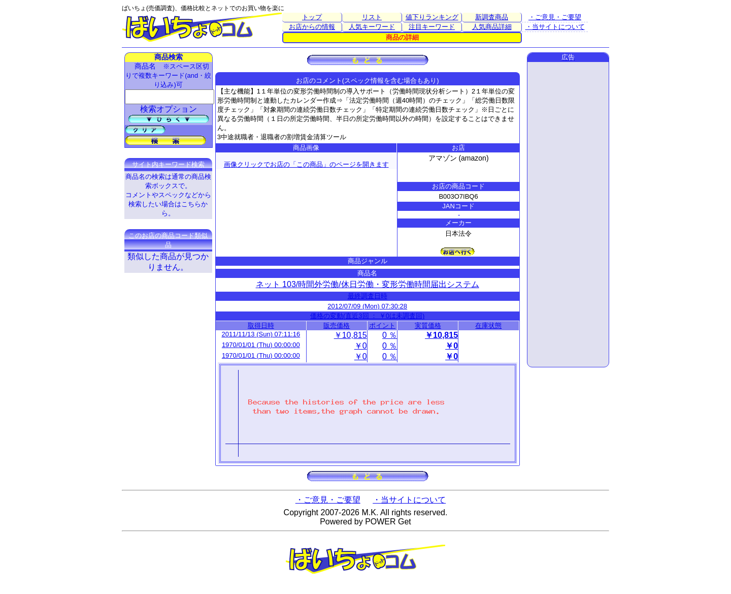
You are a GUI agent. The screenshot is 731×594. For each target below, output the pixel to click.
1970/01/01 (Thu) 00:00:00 (261, 345)
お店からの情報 (312, 26)
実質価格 (428, 325)
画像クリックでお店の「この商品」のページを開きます (306, 164)
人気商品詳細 (492, 26)
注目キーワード (432, 26)
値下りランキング (432, 17)
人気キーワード (372, 26)
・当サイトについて (555, 26)
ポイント (382, 325)
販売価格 (336, 325)
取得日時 (261, 325)
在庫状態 (488, 325)
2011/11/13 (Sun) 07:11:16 (261, 334)
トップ (312, 17)
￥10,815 (350, 335)
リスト (372, 17)
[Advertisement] (568, 214)
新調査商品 (491, 17)
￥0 (360, 345)
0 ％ (389, 335)
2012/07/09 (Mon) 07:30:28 (367, 306)
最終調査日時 (367, 296)
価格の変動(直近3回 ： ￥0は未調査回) (367, 316)
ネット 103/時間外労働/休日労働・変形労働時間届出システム (367, 284)
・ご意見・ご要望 (554, 17)
